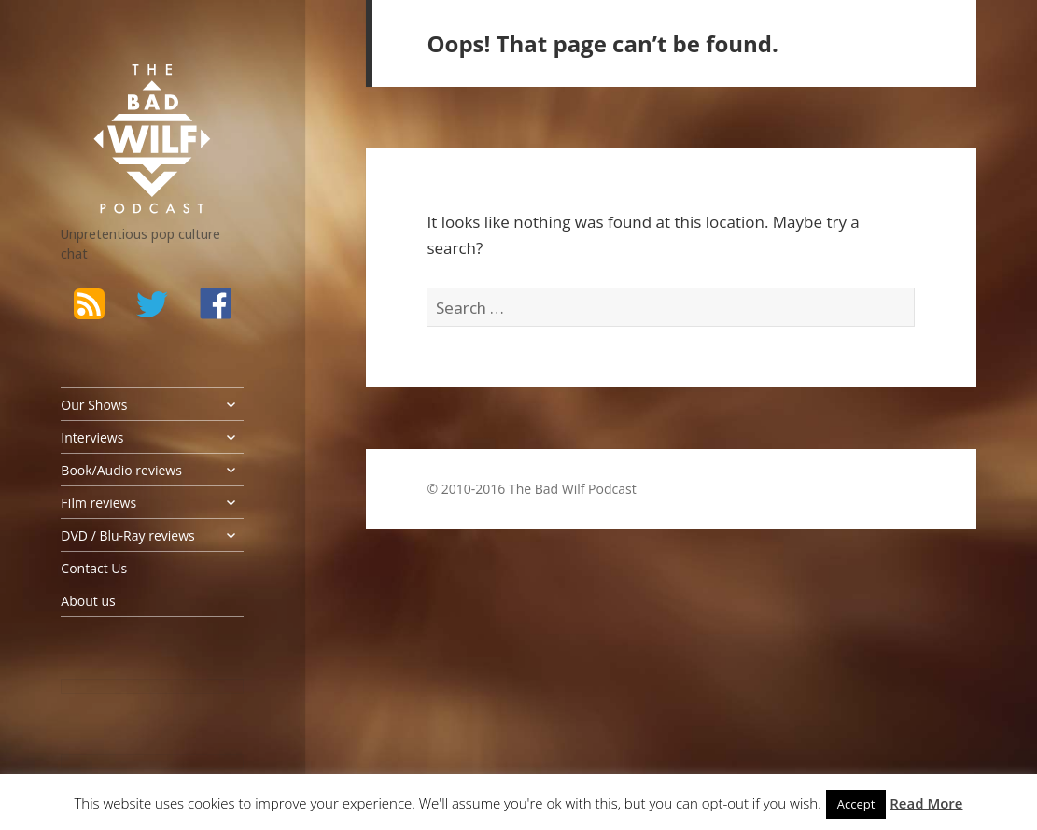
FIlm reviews (98, 503)
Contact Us (94, 568)
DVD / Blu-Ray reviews (127, 535)
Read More (926, 803)
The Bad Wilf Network (131, 88)
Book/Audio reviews (121, 470)
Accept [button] (856, 803)
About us (88, 601)
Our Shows (94, 405)
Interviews (92, 437)
